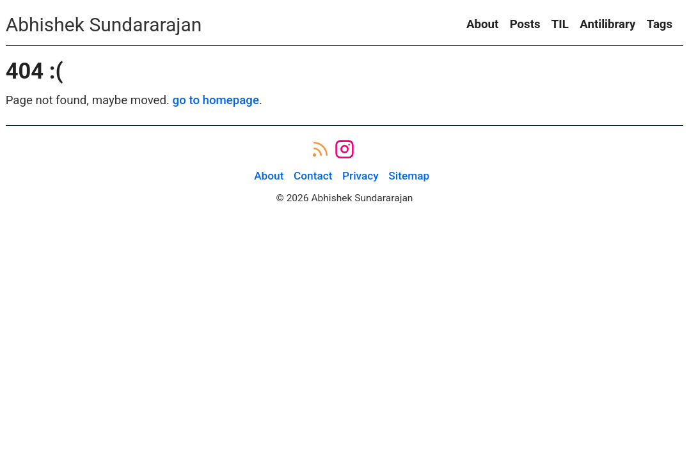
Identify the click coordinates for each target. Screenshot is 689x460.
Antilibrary (607, 24)
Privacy (360, 175)
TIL (560, 24)
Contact (313, 175)
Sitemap (408, 175)
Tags (659, 24)
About (482, 24)
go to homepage (216, 100)
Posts (525, 24)
